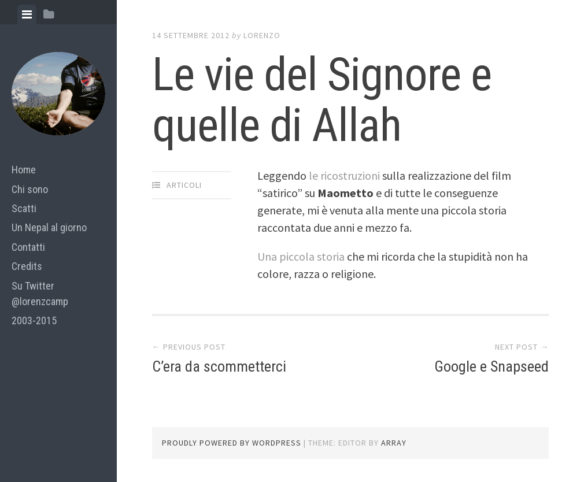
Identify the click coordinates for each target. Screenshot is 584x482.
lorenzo (261, 35)
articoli (184, 185)
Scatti (24, 208)
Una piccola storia (301, 256)
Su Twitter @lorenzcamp (40, 293)
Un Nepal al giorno (49, 227)
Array (393, 442)
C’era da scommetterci (219, 366)
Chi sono (30, 189)
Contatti (28, 247)
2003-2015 (34, 320)
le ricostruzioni (344, 175)
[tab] (26, 14)
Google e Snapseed (491, 366)
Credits (27, 266)
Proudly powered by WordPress (231, 442)
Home (24, 170)
